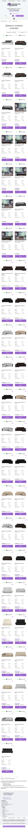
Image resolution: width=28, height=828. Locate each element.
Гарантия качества (4, 805)
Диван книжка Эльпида (6, 564)
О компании (4, 0)
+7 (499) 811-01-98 (15, 13)
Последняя (16, 777)
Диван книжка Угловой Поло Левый (7, 274)
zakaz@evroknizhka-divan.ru (14, 11)
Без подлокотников (5, 810)
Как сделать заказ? (5, 803)
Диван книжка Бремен (6, 49)
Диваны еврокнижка (4, 21)
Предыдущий (5, 826)
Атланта (3, 809)
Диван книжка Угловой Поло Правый (20, 274)
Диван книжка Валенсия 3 (20, 338)
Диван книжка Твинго (6, 628)
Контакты (24, 0)
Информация (4, 800)
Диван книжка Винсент (19, 660)
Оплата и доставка (12, 0)
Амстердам (4, 808)
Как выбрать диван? (5, 802)
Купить (7, 63)
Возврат (18, 0)
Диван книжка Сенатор (6, 660)
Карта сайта (3, 806)
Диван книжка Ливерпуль (7, 306)
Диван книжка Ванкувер (19, 113)
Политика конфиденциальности (7, 804)
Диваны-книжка (14, 21)
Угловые (3, 815)
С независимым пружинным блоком (8, 814)
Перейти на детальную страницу (14, 826)
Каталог (10, 21)
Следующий (23, 826)
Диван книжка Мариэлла (6, 596)
